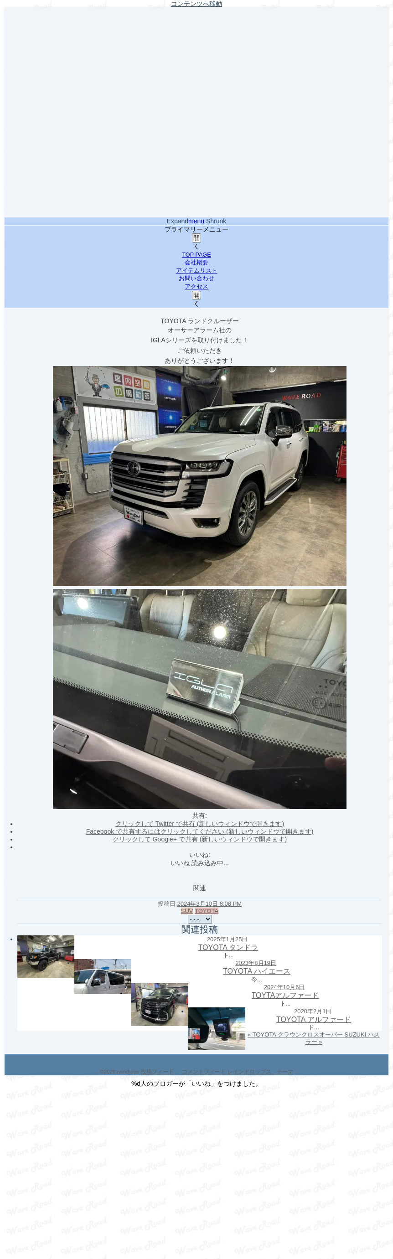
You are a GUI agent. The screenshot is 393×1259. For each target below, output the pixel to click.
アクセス (196, 287)
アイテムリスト (196, 271)
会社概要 (196, 262)
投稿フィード (157, 1071)
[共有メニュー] (200, 919)
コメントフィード (204, 1071)
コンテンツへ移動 (196, 3)
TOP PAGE (196, 255)
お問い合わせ (196, 278)
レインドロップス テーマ (260, 1071)
